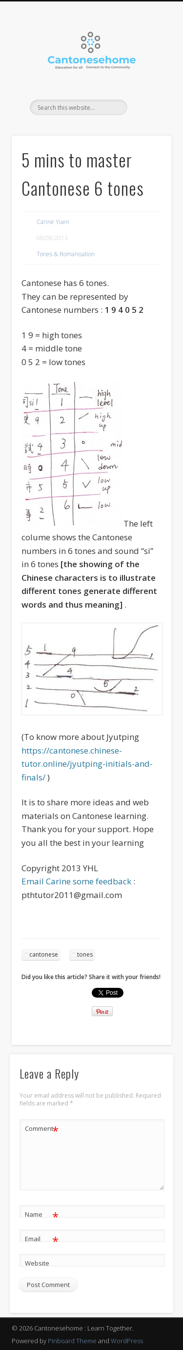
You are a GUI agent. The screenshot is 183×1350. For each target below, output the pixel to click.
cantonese (43, 954)
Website (37, 1263)
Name (42, 1214)
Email (42, 1239)
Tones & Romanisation (66, 254)
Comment (42, 1128)
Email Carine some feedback (76, 881)
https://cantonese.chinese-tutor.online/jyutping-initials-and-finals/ (87, 764)
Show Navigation (148, 87)
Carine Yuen (53, 222)
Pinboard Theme (72, 1340)
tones (85, 954)
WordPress (127, 1340)
